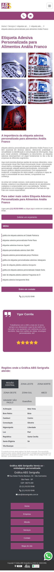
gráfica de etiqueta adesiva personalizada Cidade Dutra (23, 270)
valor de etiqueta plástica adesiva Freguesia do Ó (21, 275)
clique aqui (30, 209)
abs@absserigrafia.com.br (27, 495)
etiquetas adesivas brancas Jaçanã (15, 245)
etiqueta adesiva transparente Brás (15, 280)
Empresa (27, 514)
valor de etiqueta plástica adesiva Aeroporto (19, 265)
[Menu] (49, 6)
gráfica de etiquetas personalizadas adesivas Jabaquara (24, 260)
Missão (27, 522)
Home (27, 506)
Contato (27, 538)
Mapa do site (27, 546)
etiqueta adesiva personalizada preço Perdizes (20, 255)
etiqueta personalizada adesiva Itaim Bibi (18, 250)
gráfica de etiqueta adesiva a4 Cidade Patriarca (20, 235)
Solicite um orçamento (27, 217)
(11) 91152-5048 (16, 209)
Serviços (27, 530)
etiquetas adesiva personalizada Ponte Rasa (19, 240)
